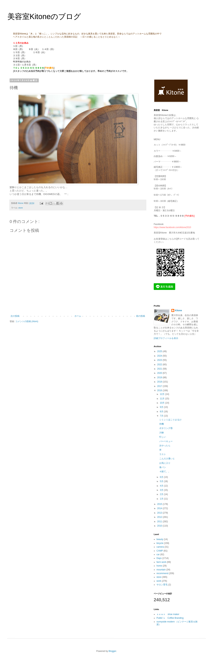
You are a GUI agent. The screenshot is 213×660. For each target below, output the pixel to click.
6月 (162, 477)
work (159, 581)
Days (159, 558)
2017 (160, 386)
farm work (161, 562)
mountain (161, 569)
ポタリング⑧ (166, 428)
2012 (160, 517)
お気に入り (164, 463)
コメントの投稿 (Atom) (26, 321)
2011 (160, 521)
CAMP (160, 550)
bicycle (160, 543)
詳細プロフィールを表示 (166, 338)
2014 (160, 508)
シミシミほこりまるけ (170, 419)
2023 (160, 360)
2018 (160, 381)
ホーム (77, 316)
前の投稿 (140, 316)
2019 (160, 377)
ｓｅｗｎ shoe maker (168, 614)
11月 (162, 398)
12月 (162, 394)
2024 (160, 356)
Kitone (178, 310)
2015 (160, 504)
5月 (162, 481)
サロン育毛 (162, 584)
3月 (162, 490)
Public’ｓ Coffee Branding (170, 618)
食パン (162, 467)
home (159, 565)
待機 (161, 424)
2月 (162, 494)
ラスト (162, 454)
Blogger (112, 651)
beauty (160, 539)
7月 (162, 416)
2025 (160, 351)
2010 (160, 525)
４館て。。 (164, 471)
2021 (160, 368)
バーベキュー (166, 441)
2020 (160, 373)
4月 (162, 485)
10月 (162, 403)
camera (160, 547)
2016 (160, 390)
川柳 (161, 432)
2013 (160, 513)
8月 (162, 411)
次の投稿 (15, 316)
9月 (162, 407)
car (158, 554)
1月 (162, 498)
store (20, 208)
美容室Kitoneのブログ (44, 16)
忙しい (162, 437)
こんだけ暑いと (167, 458)
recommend (162, 573)
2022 (160, 364)
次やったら (164, 445)
